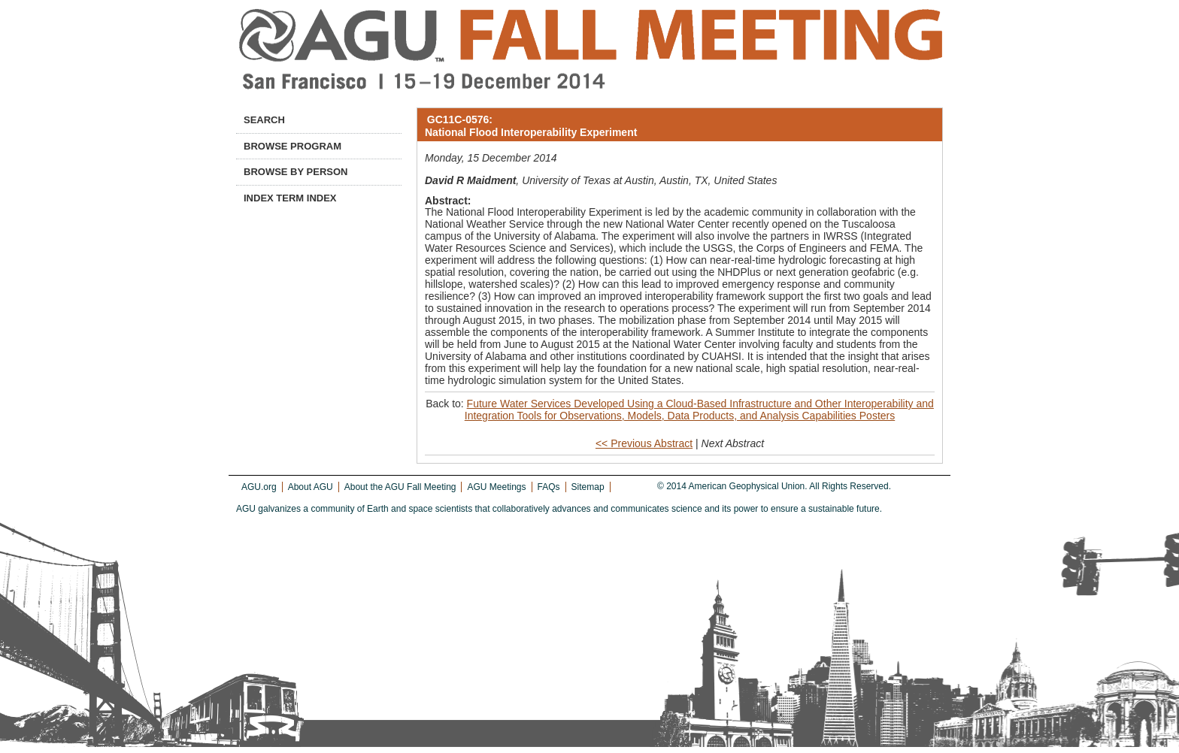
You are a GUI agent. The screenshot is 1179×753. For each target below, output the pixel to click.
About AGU (310, 487)
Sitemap (588, 487)
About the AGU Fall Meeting (400, 487)
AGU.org (259, 487)
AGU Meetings (496, 487)
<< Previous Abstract (644, 443)
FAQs (549, 487)
